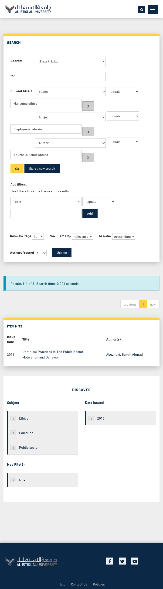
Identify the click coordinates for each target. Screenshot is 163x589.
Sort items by (60, 235)
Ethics (19, 418)
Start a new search (42, 168)
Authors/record (22, 252)
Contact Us (79, 584)
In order (105, 235)
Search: (16, 60)
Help (61, 584)
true (17, 479)
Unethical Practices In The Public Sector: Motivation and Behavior (53, 354)
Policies (99, 584)
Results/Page (20, 235)
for (12, 75)
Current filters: (22, 90)
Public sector (24, 447)
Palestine (21, 432)
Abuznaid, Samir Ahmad (124, 354)
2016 (96, 418)
